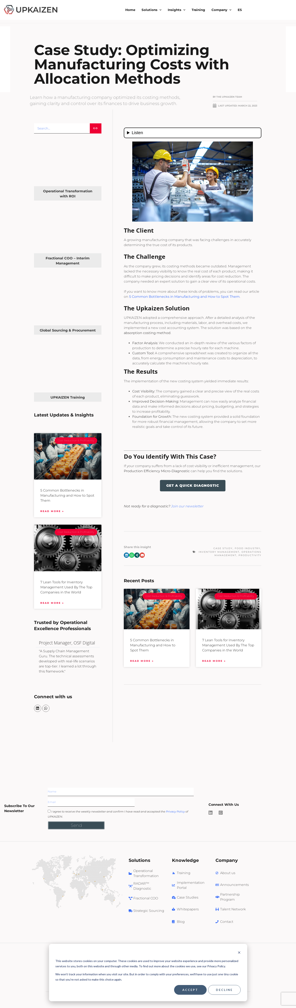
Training (198, 10)
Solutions (151, 10)
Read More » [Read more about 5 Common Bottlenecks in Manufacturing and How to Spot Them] (52, 511)
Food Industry (247, 548)
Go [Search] (95, 128)
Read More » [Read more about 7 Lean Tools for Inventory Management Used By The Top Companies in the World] (52, 602)
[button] (126, 555)
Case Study (223, 548)
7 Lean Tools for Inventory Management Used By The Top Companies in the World (66, 587)
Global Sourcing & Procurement (68, 330)
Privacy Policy (175, 811)
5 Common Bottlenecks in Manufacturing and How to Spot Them (67, 495)
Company (221, 10)
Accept (190, 990)
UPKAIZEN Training (67, 397)
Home (130, 10)
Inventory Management (219, 551)
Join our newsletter (187, 506)
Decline (224, 990)
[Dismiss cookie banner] (239, 953)
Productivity (250, 555)
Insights (176, 10)
